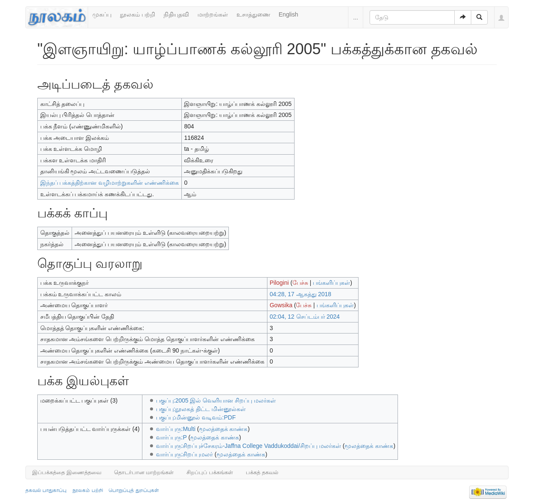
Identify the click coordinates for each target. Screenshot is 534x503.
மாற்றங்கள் (212, 14)
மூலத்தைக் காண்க (223, 428)
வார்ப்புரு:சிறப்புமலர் (184, 454)
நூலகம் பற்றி (137, 14)
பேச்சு (300, 282)
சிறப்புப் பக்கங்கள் (209, 472)
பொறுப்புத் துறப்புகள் (133, 490)
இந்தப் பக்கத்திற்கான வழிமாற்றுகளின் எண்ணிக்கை (109, 182)
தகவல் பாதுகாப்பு (46, 490)
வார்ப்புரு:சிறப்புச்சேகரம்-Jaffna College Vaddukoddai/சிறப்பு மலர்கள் (248, 445)
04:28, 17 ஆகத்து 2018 (300, 294)
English (288, 14)
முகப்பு (101, 14)
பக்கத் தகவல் (262, 472)
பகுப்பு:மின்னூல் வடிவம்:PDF (196, 417)
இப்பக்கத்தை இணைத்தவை (66, 472)
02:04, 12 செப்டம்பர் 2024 (304, 316)
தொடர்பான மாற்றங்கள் (144, 472)
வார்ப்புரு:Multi (175, 428)
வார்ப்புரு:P (171, 437)
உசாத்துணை (253, 14)
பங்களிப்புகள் (331, 282)
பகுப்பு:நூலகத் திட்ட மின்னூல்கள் (201, 409)
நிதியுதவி (176, 14)
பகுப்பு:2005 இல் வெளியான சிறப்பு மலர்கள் (216, 400)
